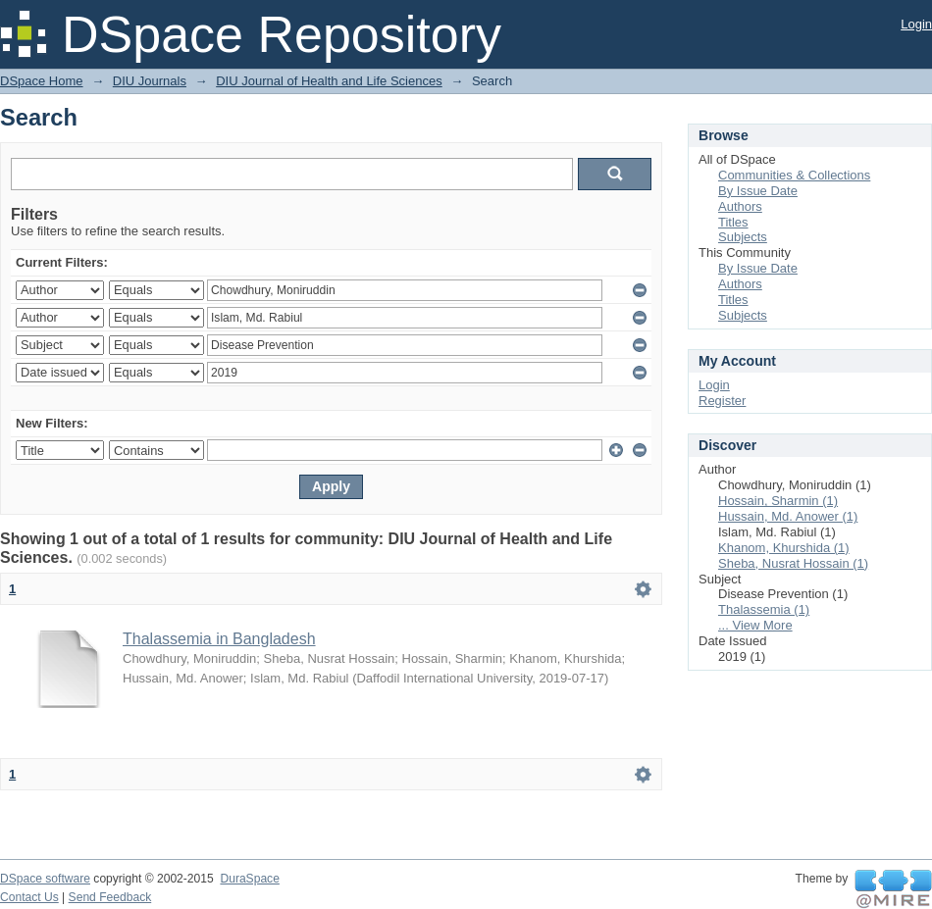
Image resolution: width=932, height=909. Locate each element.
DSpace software (45, 878)
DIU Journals (149, 81)
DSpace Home (41, 81)
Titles (733, 222)
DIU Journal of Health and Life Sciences (329, 81)
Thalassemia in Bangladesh (219, 639)
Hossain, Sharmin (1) (778, 500)
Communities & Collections (794, 175)
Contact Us (29, 897)
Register (722, 400)
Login (916, 24)
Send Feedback (110, 897)
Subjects (742, 236)
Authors (740, 206)
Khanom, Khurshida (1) (784, 547)
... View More (755, 625)
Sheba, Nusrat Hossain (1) (793, 563)
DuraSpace (249, 878)
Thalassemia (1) (763, 609)
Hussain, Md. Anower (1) (787, 516)
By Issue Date (758, 190)
